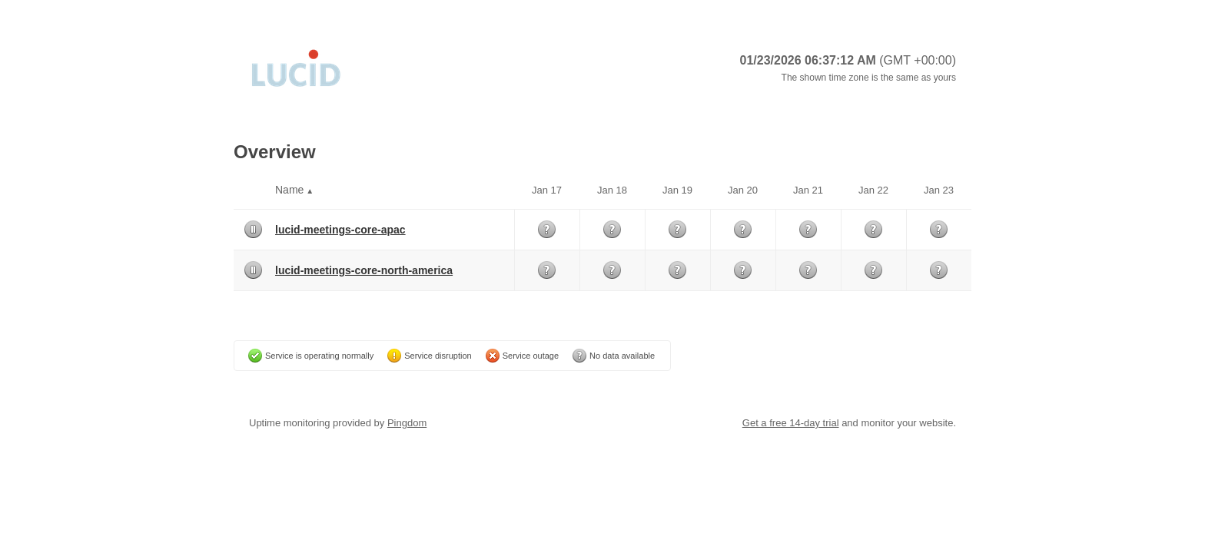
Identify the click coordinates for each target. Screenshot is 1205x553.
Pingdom (407, 423)
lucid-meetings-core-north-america (364, 270)
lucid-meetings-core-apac (340, 230)
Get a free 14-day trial (790, 423)
